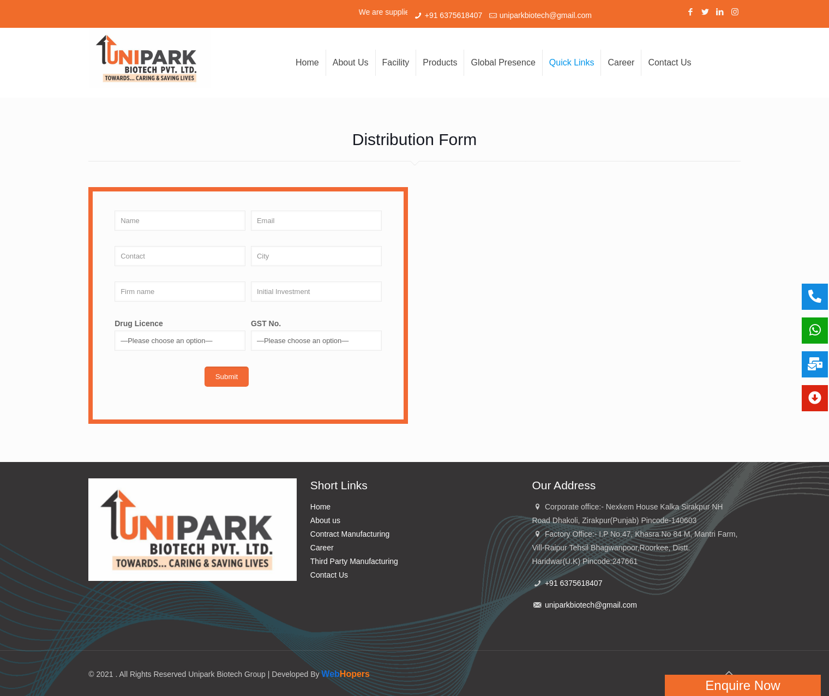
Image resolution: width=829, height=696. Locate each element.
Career (322, 547)
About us (325, 520)
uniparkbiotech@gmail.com (546, 15)
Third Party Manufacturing (354, 561)
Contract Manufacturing (350, 534)
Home (320, 506)
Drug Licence (180, 335)
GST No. (316, 335)
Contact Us (329, 575)
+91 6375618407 (454, 15)
